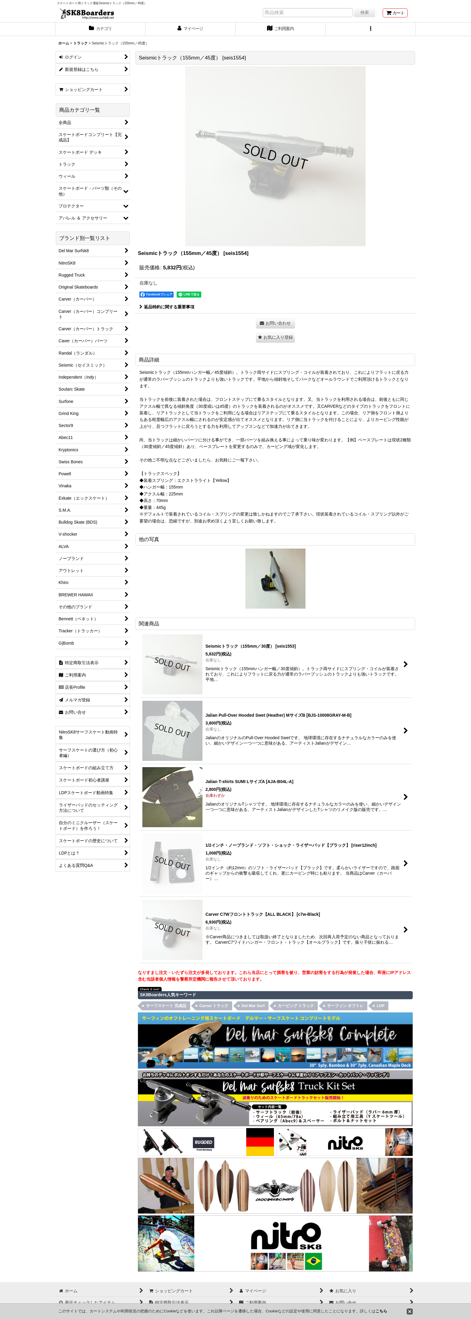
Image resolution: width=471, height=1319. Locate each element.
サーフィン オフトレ (345, 1005)
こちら (381, 1311)
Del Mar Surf (253, 1005)
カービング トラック (296, 1005)
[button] (371, 29)
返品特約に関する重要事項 (166, 306)
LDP (380, 1005)
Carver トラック (214, 1005)
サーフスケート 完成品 (166, 1005)
